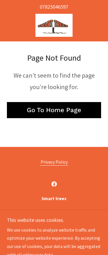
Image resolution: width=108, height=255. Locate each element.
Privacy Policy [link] (54, 162)
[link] (54, 25)
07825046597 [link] (54, 6)
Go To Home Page (54, 110)
